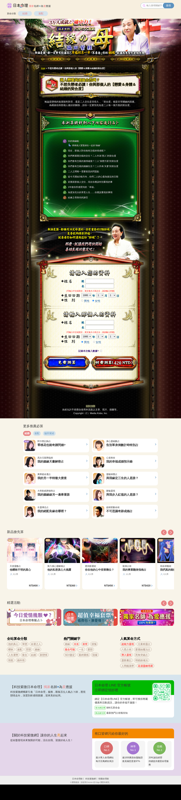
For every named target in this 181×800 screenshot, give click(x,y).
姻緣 (37, 649)
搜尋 (168, 5)
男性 (85, 300)
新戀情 (43, 655)
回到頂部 (90, 406)
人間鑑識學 (127, 666)
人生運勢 (13, 655)
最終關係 (84, 655)
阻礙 (94, 655)
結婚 (24, 13)
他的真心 (13, 644)
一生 (81, 649)
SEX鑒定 (70, 655)
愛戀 (90, 649)
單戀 (24, 644)
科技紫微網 (90, 778)
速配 (40, 13)
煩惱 (93, 644)
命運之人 (36, 644)
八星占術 (126, 649)
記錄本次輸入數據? (88, 351)
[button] (164, 603)
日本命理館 (77, 778)
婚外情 (21, 660)
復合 (24, 655)
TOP (43, 68)
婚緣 (67, 644)
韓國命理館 (103, 778)
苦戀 (28, 649)
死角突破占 (141, 655)
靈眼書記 (126, 660)
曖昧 (10, 649)
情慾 (10, 660)
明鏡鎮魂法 (141, 660)
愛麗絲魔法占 (142, 649)
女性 (96, 300)
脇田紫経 (49, 433)
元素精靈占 (144, 644)
